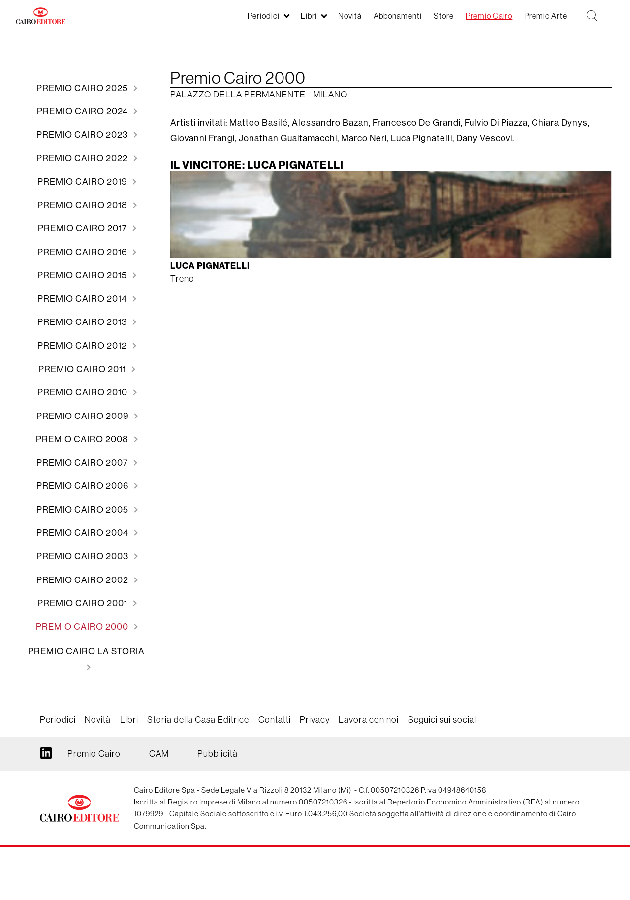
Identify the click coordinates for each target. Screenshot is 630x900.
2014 (83, 319)
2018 (83, 217)
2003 (83, 601)
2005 (83, 549)
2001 (83, 652)
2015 (83, 293)
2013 (83, 345)
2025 (83, 89)
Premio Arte (535, 21)
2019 (83, 191)
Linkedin (46, 809)
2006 (83, 524)
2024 (83, 114)
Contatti (274, 772)
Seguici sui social (442, 772)
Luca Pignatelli (211, 267)
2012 (83, 370)
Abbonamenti (368, 21)
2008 (83, 473)
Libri (270, 21)
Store (420, 21)
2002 (83, 626)
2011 (83, 396)
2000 (83, 677)
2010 (83, 421)
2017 (83, 242)
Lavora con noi (369, 772)
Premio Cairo (471, 21)
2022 (83, 165)
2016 (83, 268)
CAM (159, 806)
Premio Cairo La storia (86, 703)
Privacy (315, 772)
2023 (83, 140)
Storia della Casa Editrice (198, 772)
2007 (83, 498)
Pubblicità (217, 806)
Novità (315, 21)
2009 (83, 447)
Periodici (220, 21)
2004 (83, 575)
